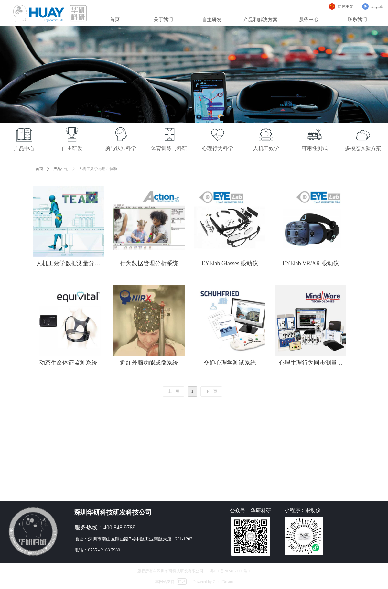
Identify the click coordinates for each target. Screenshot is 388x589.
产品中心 (61, 169)
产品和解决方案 (260, 19)
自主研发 (211, 19)
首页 (39, 169)
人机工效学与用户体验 (98, 169)
